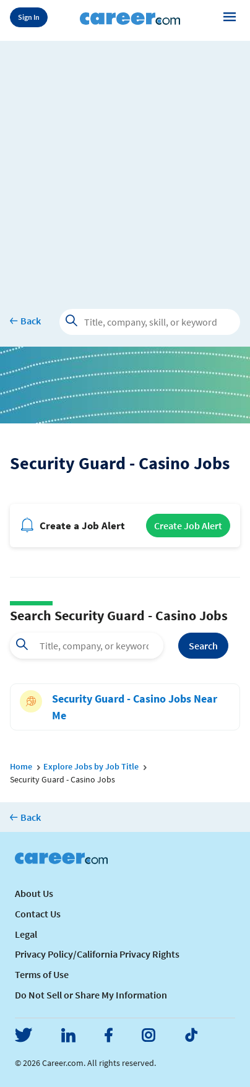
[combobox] (86, 646)
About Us (34, 893)
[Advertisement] (125, 166)
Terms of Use (42, 974)
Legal (26, 934)
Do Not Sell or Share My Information (91, 995)
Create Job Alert (188, 525)
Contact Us (38, 913)
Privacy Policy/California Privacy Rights (97, 954)
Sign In (29, 17)
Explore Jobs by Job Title (91, 766)
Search (203, 645)
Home (21, 766)
